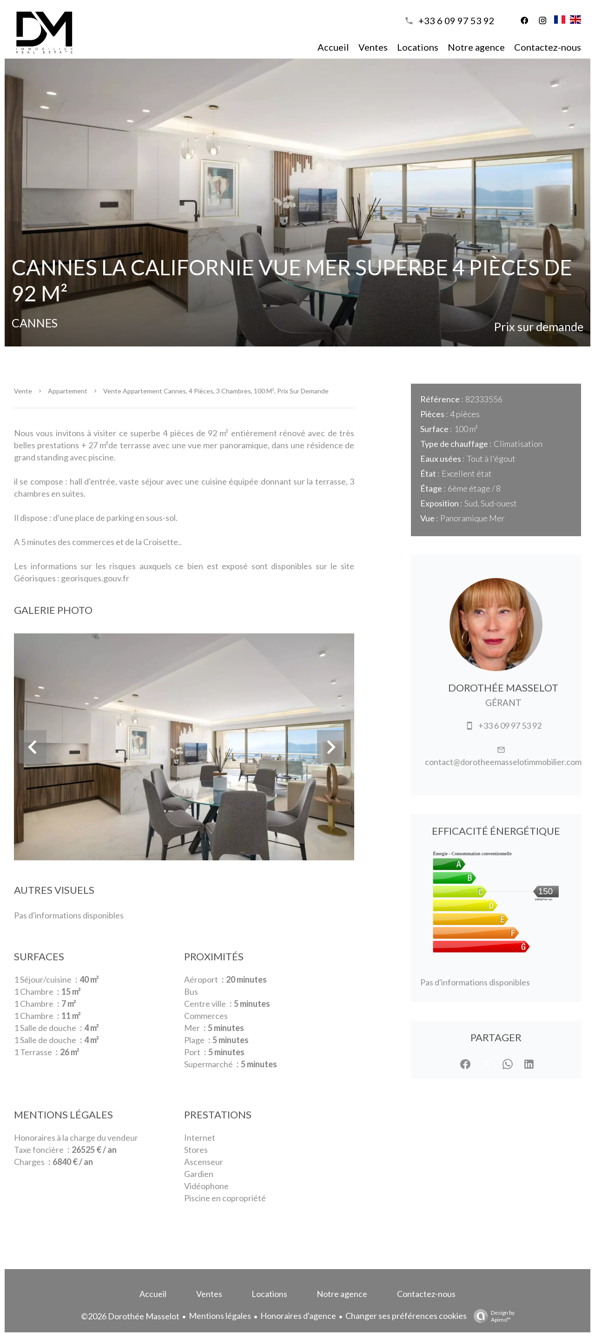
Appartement (67, 391)
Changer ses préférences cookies (406, 1315)
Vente (23, 391)
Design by (492, 1316)
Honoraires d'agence (298, 1315)
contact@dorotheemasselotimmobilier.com (503, 762)
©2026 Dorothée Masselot (130, 1316)
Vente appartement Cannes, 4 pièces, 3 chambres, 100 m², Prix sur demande (216, 391)
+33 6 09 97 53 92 (456, 20)
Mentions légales (220, 1315)
